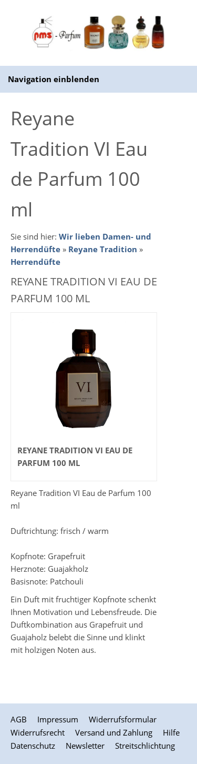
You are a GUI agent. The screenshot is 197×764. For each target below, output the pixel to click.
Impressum (57, 719)
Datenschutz (33, 745)
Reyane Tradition (102, 249)
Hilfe (171, 732)
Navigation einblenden (53, 79)
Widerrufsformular (123, 719)
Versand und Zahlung (113, 732)
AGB (19, 719)
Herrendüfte (35, 261)
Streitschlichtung (145, 745)
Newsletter (85, 745)
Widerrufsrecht (38, 732)
